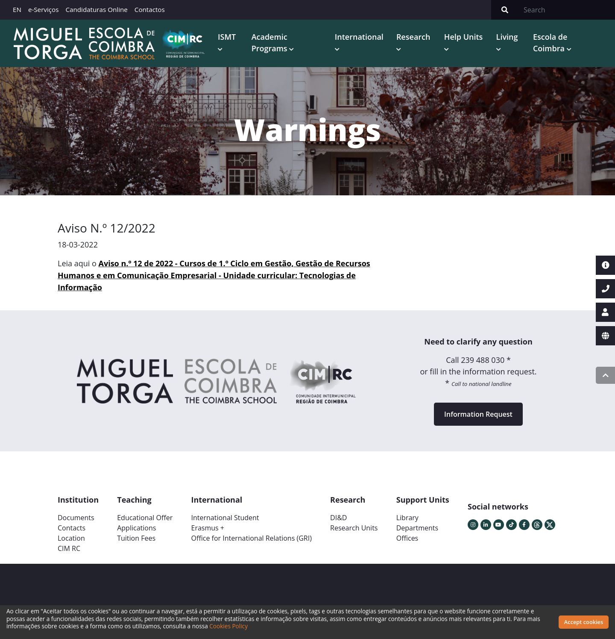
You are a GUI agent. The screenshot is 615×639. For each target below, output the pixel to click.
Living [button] (506, 37)
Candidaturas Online (96, 9)
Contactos (150, 9)
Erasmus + (207, 527)
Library (407, 517)
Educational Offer (145, 517)
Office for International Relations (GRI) (251, 537)
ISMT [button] (225, 37)
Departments (417, 527)
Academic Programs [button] (269, 42)
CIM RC (69, 548)
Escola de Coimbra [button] (550, 42)
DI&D (338, 517)
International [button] (358, 37)
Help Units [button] (462, 37)
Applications (136, 527)
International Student (225, 517)
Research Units (354, 527)
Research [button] (412, 37)
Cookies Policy (228, 626)
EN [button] (17, 9)
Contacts (71, 527)
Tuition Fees (136, 537)
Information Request (478, 413)
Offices (407, 537)
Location (71, 537)
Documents (76, 517)
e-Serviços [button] (43, 9)
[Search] (566, 10)
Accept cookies (583, 622)
